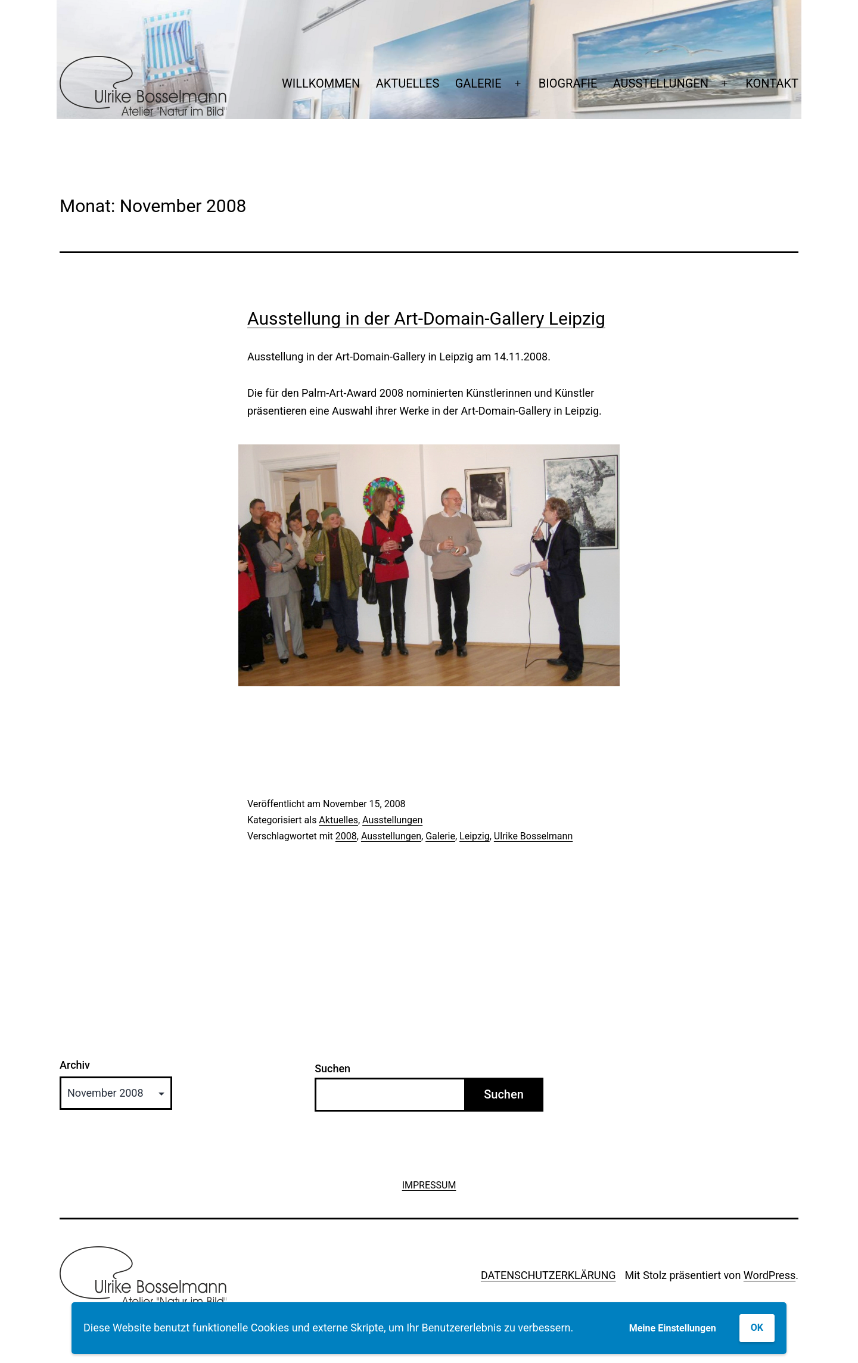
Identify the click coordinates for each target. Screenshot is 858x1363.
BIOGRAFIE (568, 83)
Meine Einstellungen (672, 1328)
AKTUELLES (408, 83)
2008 (346, 836)
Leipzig (474, 836)
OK (757, 1327)
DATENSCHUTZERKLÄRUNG (548, 1275)
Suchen (332, 1068)
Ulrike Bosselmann (533, 836)
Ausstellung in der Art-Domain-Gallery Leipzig (426, 318)
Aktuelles (338, 820)
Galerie (440, 836)
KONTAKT (771, 83)
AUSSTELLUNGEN (660, 83)
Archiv (75, 1065)
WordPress (769, 1275)
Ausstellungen (392, 820)
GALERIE (478, 83)
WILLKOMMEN (321, 83)
